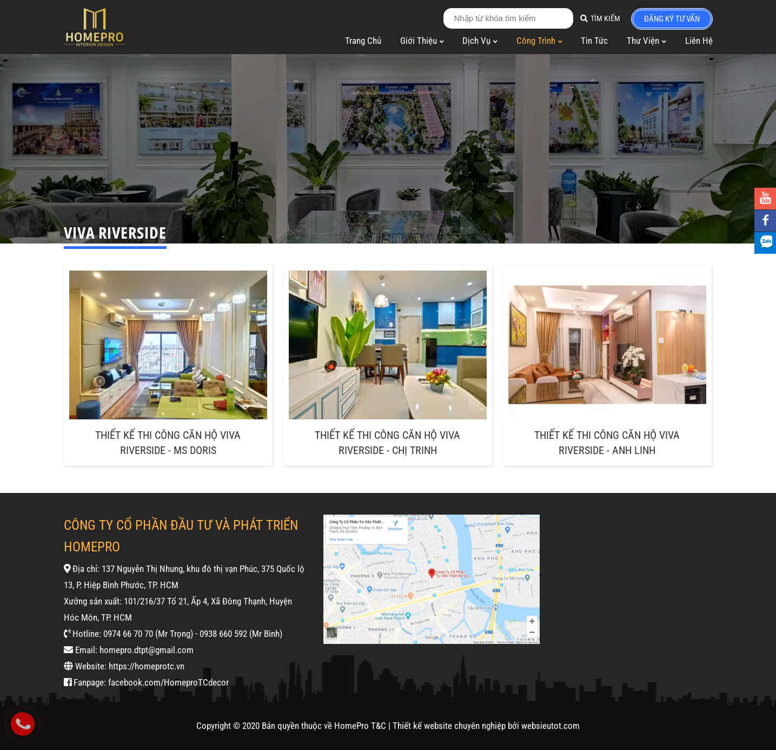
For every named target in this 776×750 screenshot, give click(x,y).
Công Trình (539, 40)
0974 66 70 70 (128, 633)
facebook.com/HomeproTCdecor (168, 682)
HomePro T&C (360, 725)
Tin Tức (594, 40)
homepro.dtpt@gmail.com (147, 649)
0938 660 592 (223, 633)
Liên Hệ (699, 40)
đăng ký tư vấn (672, 19)
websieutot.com (550, 725)
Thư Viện (646, 40)
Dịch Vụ (480, 40)
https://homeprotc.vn (146, 666)
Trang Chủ (363, 40)
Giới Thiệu (422, 40)
